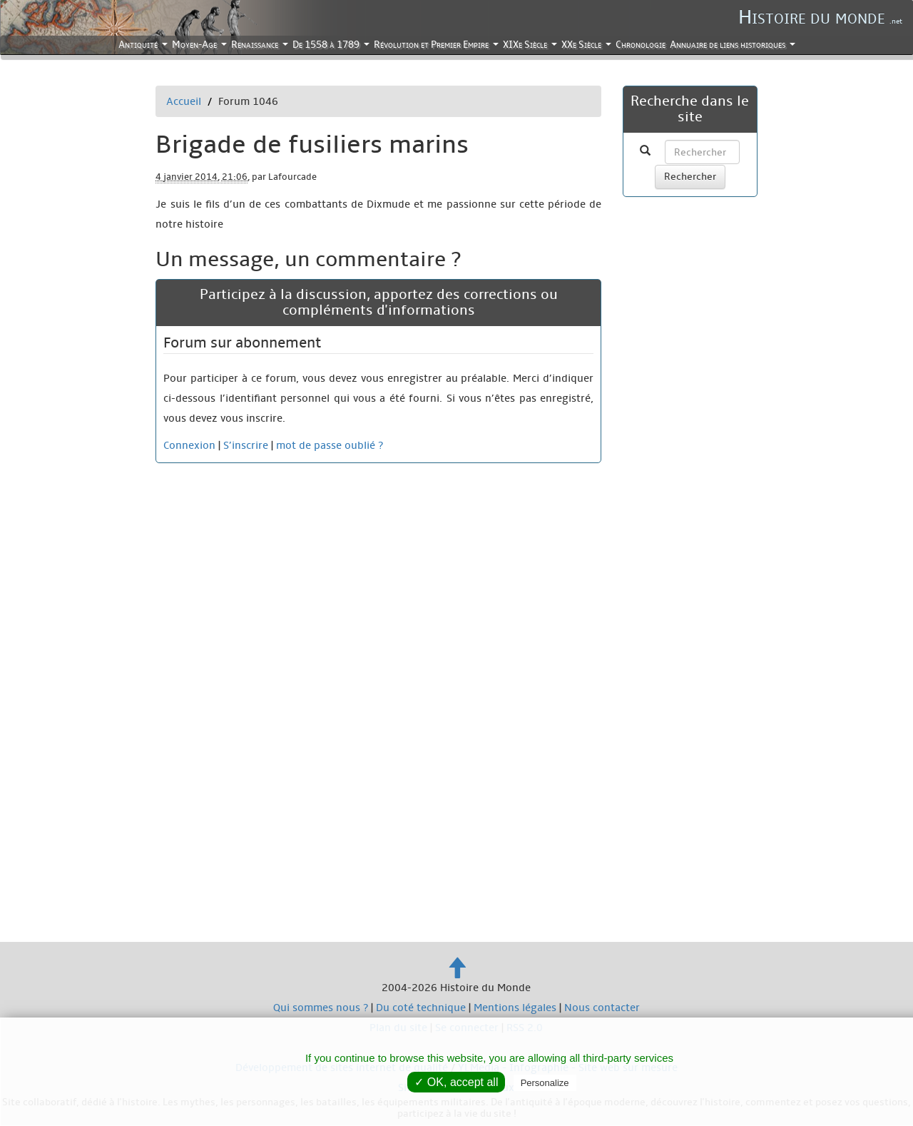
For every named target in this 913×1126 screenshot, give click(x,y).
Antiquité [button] (144, 46)
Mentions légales (515, 1007)
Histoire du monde (820, 17)
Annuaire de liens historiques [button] (733, 46)
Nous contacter (602, 1007)
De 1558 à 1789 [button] (332, 46)
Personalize (545, 1082)
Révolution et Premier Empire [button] (437, 46)
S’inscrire (245, 445)
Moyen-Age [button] (200, 46)
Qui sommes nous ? (320, 1007)
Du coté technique (421, 1007)
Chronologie (640, 45)
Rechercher (690, 177)
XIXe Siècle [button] (531, 46)
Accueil (183, 101)
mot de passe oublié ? (329, 445)
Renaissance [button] (260, 46)
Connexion (189, 445)
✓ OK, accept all (456, 1082)
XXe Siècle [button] (587, 46)
